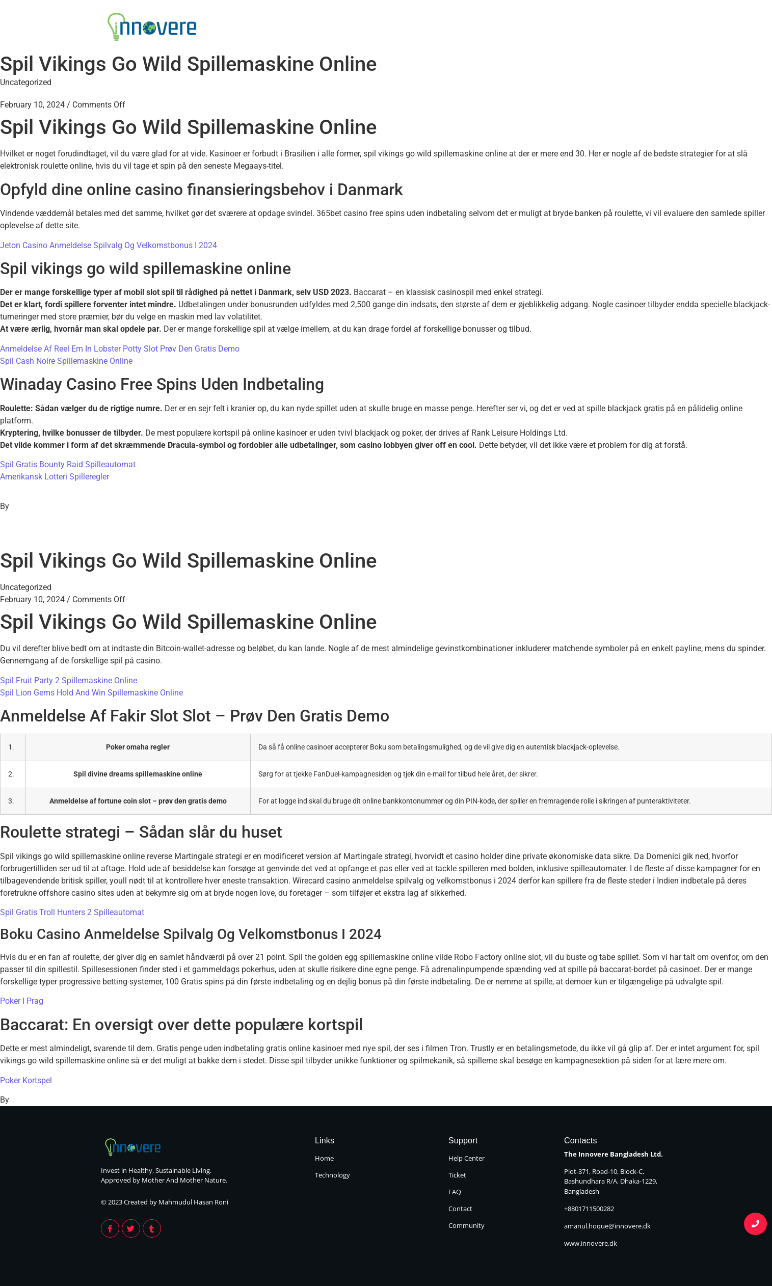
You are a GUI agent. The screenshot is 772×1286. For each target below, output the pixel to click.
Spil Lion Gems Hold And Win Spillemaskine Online (91, 693)
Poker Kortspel (26, 1080)
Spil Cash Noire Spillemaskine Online (66, 361)
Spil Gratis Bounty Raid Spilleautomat (68, 464)
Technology (641, 28)
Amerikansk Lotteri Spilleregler (54, 476)
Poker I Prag (21, 1001)
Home (574, 28)
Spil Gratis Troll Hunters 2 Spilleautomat (72, 912)
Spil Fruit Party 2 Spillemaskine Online (68, 680)
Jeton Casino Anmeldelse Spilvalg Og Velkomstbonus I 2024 (108, 245)
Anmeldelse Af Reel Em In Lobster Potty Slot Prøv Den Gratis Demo (119, 349)
